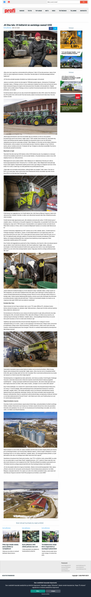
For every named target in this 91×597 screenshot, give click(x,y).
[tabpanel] (31, 519)
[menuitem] (10, 21)
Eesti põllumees (8, 47)
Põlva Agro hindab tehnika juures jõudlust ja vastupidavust (10, 567)
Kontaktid (83, 20)
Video (53, 20)
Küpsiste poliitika (45, 593)
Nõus (37, 591)
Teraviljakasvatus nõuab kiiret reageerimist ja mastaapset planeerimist (49, 567)
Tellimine (73, 20)
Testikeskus (63, 20)
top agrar (38, 20)
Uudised (21, 20)
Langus (53, 591)
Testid (30, 20)
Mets (47, 20)
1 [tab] (31, 539)
